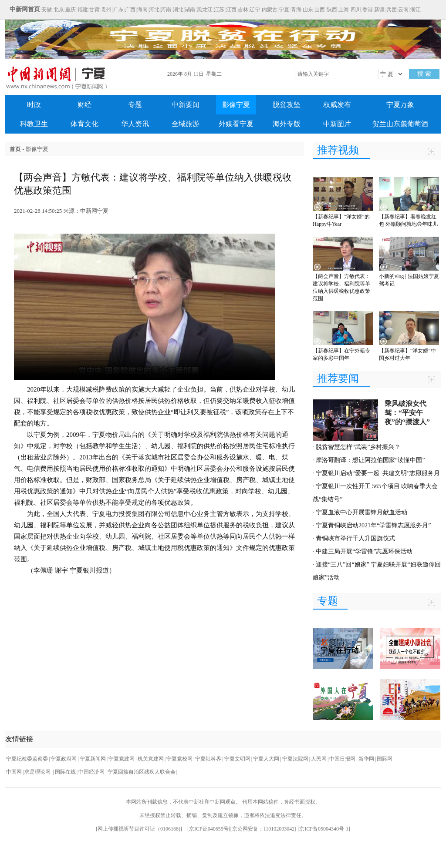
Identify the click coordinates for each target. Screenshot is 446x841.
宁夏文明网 (237, 759)
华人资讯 (135, 123)
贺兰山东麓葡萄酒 (400, 123)
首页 (15, 149)
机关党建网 (151, 759)
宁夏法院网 (295, 759)
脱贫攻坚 (287, 104)
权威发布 (337, 104)
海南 (142, 10)
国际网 (384, 759)
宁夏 (284, 10)
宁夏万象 (400, 104)
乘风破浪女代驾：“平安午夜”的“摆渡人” (407, 413)
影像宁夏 (236, 104)
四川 (356, 10)
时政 (34, 104)
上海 (343, 10)
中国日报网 (342, 759)
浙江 (415, 10)
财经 (84, 104)
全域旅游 (185, 123)
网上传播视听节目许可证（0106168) (139, 829)
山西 (319, 10)
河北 (154, 10)
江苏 (219, 10)
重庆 (70, 10)
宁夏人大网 (266, 759)
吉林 (243, 10)
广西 (130, 10)
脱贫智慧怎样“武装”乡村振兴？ (358, 447)
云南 (403, 10)
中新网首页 (25, 9)
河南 (166, 10)
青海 (296, 10)
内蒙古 (269, 10)
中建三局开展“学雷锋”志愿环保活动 (364, 551)
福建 (83, 10)
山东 (308, 10)
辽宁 (255, 10)
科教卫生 (34, 123)
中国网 (14, 772)
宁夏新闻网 (93, 759)
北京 (59, 10)
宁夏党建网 (121, 759)
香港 (367, 10)
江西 (231, 10)
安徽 (46, 10)
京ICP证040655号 (209, 829)
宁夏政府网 (64, 759)
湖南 (190, 10)
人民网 (319, 759)
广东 (118, 10)
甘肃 (94, 10)
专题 (135, 104)
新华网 (366, 759)
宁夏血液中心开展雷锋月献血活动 (361, 512)
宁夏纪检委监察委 (27, 759)
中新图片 (337, 123)
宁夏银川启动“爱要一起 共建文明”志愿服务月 (378, 473)
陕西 (332, 10)
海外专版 (287, 123)
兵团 (391, 10)
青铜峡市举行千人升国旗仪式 (355, 538)
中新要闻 (185, 104)
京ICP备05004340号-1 (323, 829)
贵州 (106, 10)
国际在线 (65, 772)
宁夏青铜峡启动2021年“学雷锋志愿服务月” (373, 525)
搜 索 (424, 73)
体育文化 (84, 123)
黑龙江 (205, 10)
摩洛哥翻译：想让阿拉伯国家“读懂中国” (370, 460)
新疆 (379, 10)
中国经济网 (91, 772)
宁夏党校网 (179, 759)
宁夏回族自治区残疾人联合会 (142, 772)
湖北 (178, 10)
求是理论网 (38, 772)
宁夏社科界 (208, 759)
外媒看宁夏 (236, 123)
